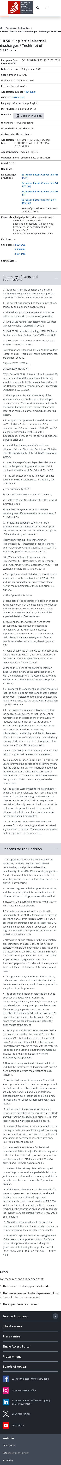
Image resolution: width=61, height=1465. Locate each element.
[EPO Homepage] (20, 8)
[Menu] (47, 8)
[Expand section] (55, 1316)
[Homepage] (1, 28)
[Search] (38, 8)
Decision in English (29, 116)
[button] (30, 278)
